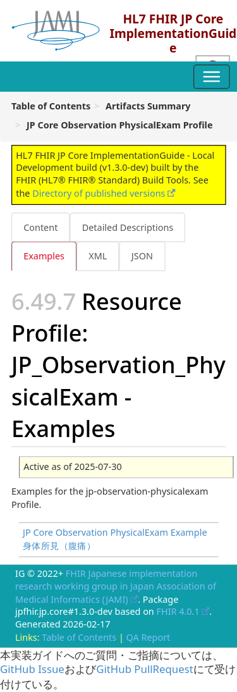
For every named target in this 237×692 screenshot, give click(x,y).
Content (40, 227)
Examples (43, 256)
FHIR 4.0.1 (178, 611)
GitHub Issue (32, 669)
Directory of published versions (98, 193)
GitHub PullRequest (144, 669)
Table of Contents (79, 637)
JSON (142, 256)
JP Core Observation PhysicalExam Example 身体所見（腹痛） (115, 539)
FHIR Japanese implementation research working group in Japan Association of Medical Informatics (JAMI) (115, 586)
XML (97, 256)
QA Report (148, 637)
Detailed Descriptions (127, 227)
